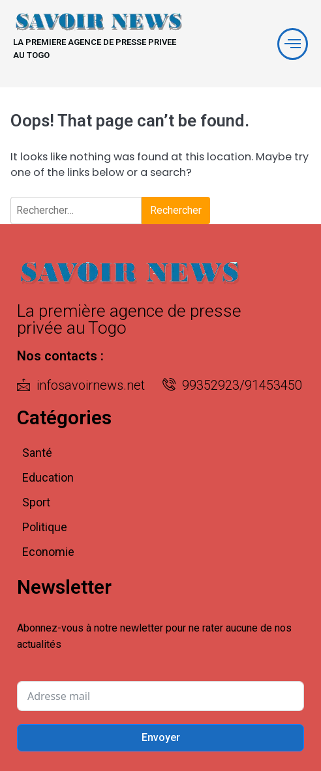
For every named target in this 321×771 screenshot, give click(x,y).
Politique (44, 527)
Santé (37, 452)
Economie (48, 552)
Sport (36, 502)
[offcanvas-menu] (292, 44)
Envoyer (161, 737)
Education (48, 477)
